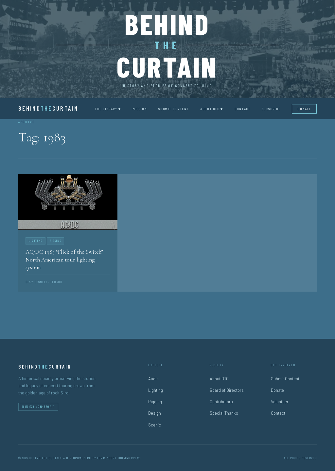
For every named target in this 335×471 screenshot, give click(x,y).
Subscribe (271, 108)
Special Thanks (224, 413)
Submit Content (173, 108)
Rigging (155, 401)
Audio (153, 378)
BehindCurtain (48, 108)
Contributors (221, 401)
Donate (304, 108)
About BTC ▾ (211, 108)
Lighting (155, 390)
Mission (139, 108)
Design (154, 413)
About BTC (219, 378)
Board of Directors (227, 390)
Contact (242, 108)
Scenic (154, 424)
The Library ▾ (108, 108)
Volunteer (280, 401)
